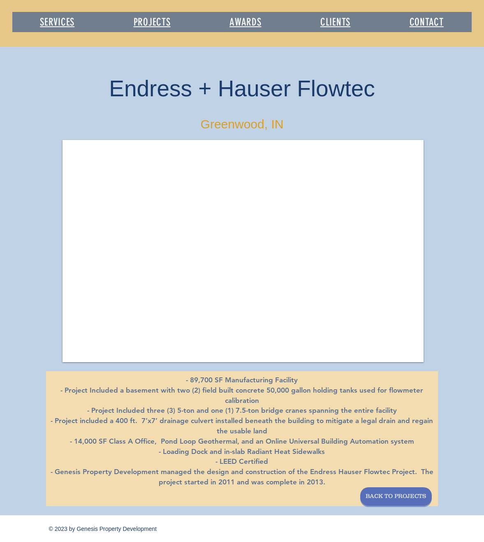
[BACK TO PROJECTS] (396, 496)
